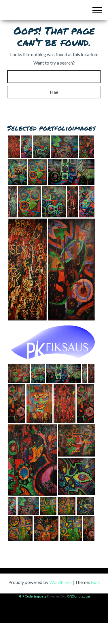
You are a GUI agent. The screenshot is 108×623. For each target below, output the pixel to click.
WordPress (60, 606)
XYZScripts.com (78, 620)
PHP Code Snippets (32, 620)
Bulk (95, 606)
